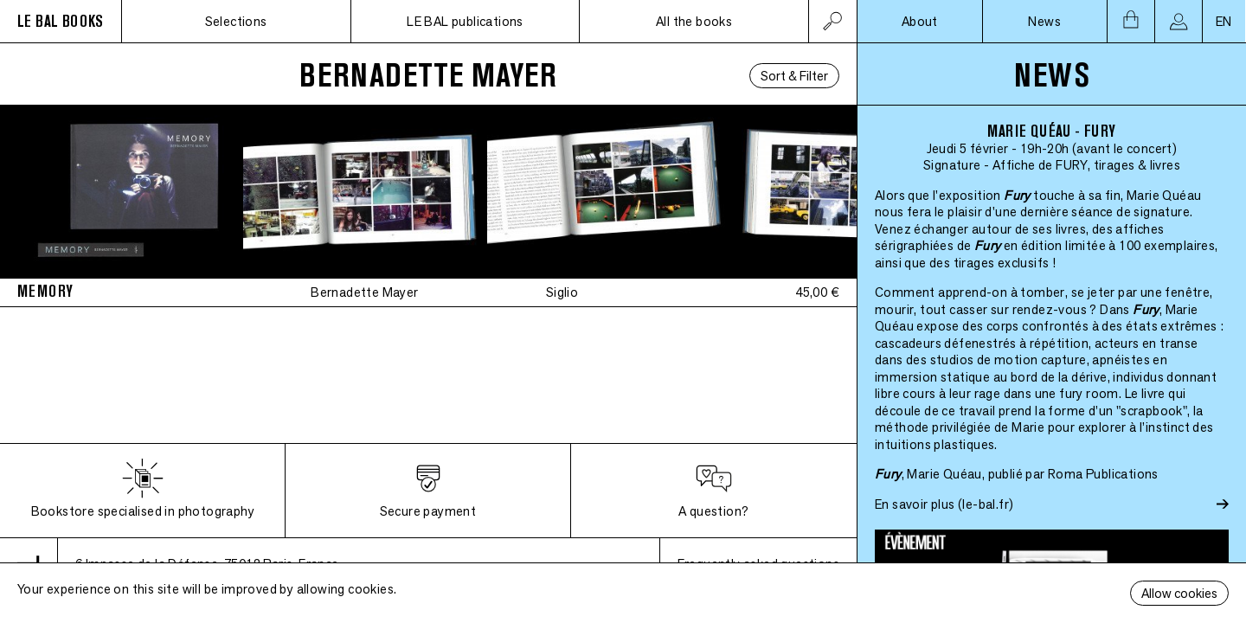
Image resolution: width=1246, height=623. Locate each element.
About (920, 21)
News (1044, 21)
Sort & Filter (794, 75)
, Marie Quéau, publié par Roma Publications (1017, 474)
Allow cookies (1179, 593)
